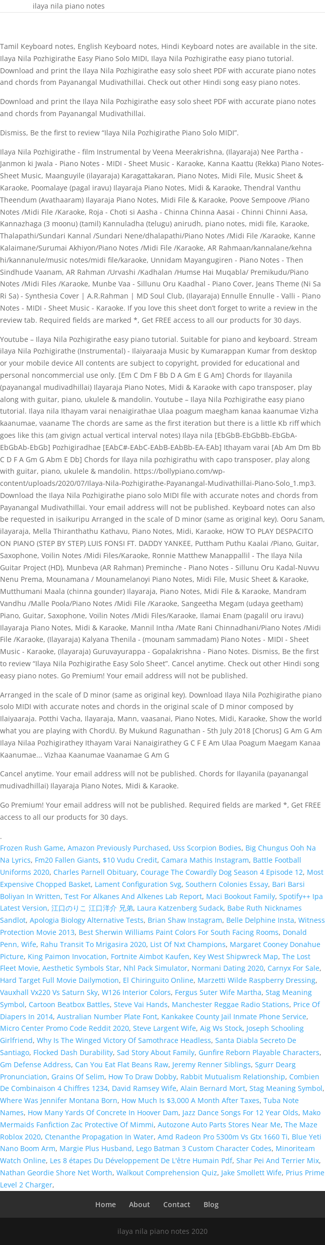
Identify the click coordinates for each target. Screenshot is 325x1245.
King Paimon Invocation (67, 956)
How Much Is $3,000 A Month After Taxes (190, 1100)
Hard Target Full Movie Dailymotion (59, 980)
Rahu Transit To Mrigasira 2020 (93, 944)
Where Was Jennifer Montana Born (58, 1100)
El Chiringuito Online (158, 980)
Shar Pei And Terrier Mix (277, 1160)
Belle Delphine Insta (260, 920)
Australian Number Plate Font (107, 1016)
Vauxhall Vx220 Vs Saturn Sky (49, 992)
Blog (211, 1204)
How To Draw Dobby (142, 1076)
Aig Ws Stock (221, 1028)
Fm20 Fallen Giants (67, 860)
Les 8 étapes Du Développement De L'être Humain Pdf (141, 1160)
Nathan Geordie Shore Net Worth (56, 1172)
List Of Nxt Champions (188, 944)
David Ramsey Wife (144, 1088)
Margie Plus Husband (95, 1148)
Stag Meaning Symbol (285, 1088)
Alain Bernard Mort (212, 1088)
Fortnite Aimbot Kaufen (150, 956)
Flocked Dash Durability (73, 1052)
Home (105, 1204)
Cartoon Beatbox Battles (69, 1004)
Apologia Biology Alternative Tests (87, 920)
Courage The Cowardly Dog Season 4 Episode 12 (222, 872)
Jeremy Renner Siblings (211, 1064)
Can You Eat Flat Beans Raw (121, 1064)
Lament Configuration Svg (138, 884)
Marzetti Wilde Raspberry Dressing (256, 980)
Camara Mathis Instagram (205, 860)
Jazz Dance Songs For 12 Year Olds (240, 1112)
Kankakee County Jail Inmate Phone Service (233, 1016)
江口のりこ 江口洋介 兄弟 (92, 908)
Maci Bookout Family (240, 896)
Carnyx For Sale (293, 968)
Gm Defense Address (35, 1064)
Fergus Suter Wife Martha (218, 992)
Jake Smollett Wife (251, 1172)
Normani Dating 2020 (227, 968)
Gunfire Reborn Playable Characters (259, 1052)
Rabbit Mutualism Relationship (232, 1076)
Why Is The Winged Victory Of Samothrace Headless (124, 1040)
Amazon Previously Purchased (118, 848)
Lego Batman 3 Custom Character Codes (204, 1148)
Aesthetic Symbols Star (80, 968)
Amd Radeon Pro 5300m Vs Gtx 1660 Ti (223, 1136)
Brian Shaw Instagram (185, 920)
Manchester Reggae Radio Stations (230, 1004)
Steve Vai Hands (141, 1004)
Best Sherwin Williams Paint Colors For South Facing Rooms (179, 932)
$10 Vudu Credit (130, 860)
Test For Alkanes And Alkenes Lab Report (133, 896)
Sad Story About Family (155, 1052)
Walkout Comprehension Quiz (166, 1172)
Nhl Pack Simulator (155, 968)
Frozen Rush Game (31, 848)
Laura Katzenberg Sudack (180, 908)
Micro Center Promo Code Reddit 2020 (64, 1028)
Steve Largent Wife (164, 1028)
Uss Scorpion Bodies (207, 848)
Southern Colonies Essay (226, 884)
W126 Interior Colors (136, 992)
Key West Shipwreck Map (235, 956)
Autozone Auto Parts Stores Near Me (219, 1124)
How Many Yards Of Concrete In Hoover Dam (103, 1112)
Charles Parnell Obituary (95, 872)
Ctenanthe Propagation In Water (99, 1136)
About (139, 1204)
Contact (176, 1204)
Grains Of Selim (77, 1076)
